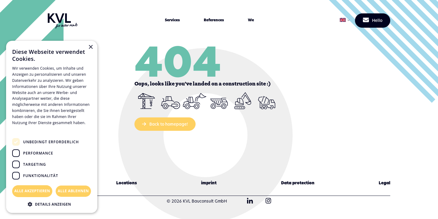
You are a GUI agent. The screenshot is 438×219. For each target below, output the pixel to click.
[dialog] (51, 127)
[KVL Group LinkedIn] (250, 201)
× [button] (90, 47)
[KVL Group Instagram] (268, 201)
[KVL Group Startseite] (63, 20)
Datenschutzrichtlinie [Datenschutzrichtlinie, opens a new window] (33, 128)
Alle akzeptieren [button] (32, 190)
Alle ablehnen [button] (73, 190)
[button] (172, 20)
